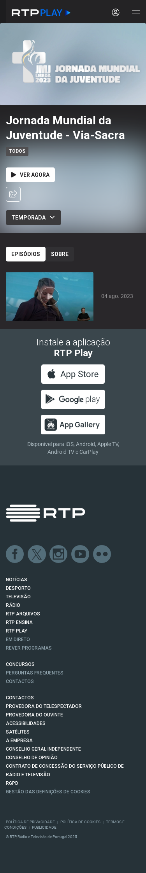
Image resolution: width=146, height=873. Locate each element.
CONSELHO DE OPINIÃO (32, 757)
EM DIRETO (18, 639)
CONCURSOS (20, 664)
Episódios (25, 254)
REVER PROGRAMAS (29, 648)
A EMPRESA (19, 740)
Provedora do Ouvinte (34, 715)
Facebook (15, 554)
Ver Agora (30, 175)
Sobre (60, 254)
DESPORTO (18, 588)
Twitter (37, 554)
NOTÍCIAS (16, 579)
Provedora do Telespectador (44, 706)
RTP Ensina (19, 622)
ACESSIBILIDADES (26, 723)
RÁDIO (13, 605)
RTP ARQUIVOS (23, 614)
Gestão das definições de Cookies (48, 792)
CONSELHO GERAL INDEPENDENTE (43, 749)
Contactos (20, 681)
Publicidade (44, 827)
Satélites (18, 732)
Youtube (80, 554)
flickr (102, 554)
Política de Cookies (80, 822)
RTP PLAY (16, 631)
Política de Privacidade (30, 822)
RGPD (12, 783)
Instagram (58, 554)
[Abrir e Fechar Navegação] (136, 12)
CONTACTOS (20, 697)
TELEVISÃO (18, 596)
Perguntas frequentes (34, 673)
